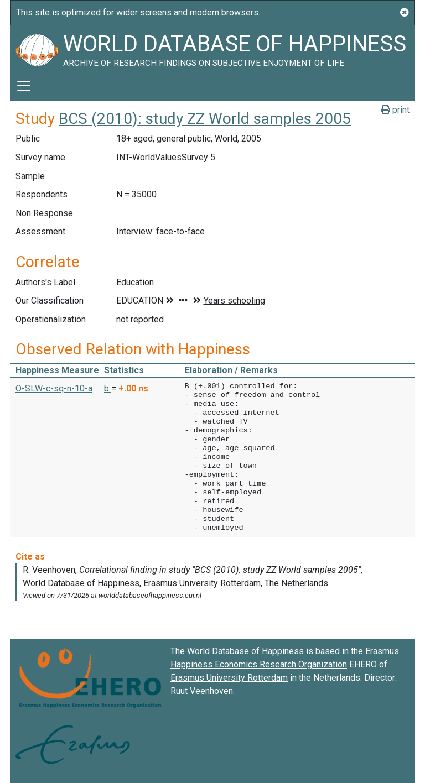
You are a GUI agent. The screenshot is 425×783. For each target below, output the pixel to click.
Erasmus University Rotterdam (229, 677)
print (395, 110)
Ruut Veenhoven (201, 691)
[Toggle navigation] (23, 85)
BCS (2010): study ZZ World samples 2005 (205, 118)
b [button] (107, 388)
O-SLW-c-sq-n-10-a (53, 388)
